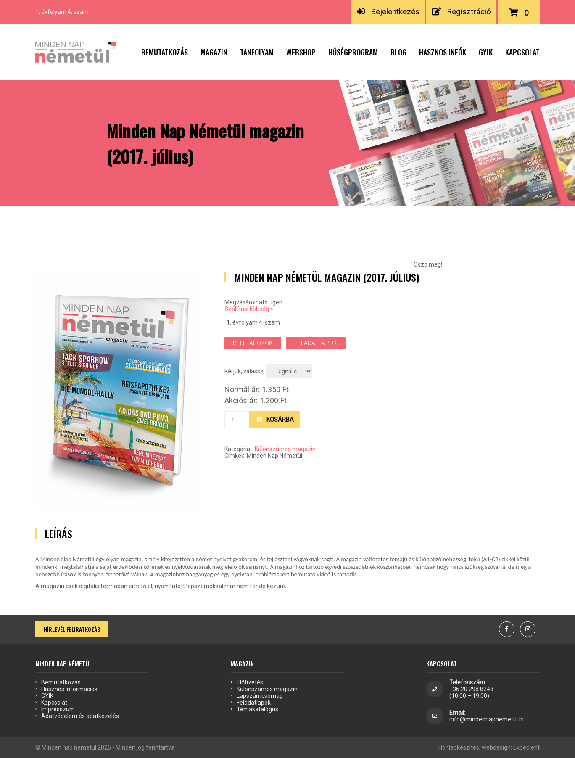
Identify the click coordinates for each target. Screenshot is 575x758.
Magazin (213, 52)
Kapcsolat (522, 52)
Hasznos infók (442, 52)
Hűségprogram (353, 52)
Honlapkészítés (458, 747)
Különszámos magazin (285, 449)
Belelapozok (253, 343)
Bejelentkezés (388, 11)
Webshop (301, 52)
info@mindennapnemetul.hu (487, 719)
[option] (119, 390)
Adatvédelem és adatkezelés (80, 716)
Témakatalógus (257, 709)
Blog (398, 52)
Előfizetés (250, 682)
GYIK (486, 52)
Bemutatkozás (164, 52)
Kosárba (275, 419)
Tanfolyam (257, 52)
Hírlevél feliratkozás (72, 629)
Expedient (526, 747)
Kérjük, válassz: (244, 371)
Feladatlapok (315, 343)
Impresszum (58, 709)
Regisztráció (461, 11)
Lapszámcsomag (260, 695)
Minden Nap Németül (274, 455)
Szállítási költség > (249, 309)
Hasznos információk (69, 689)
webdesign (496, 747)
